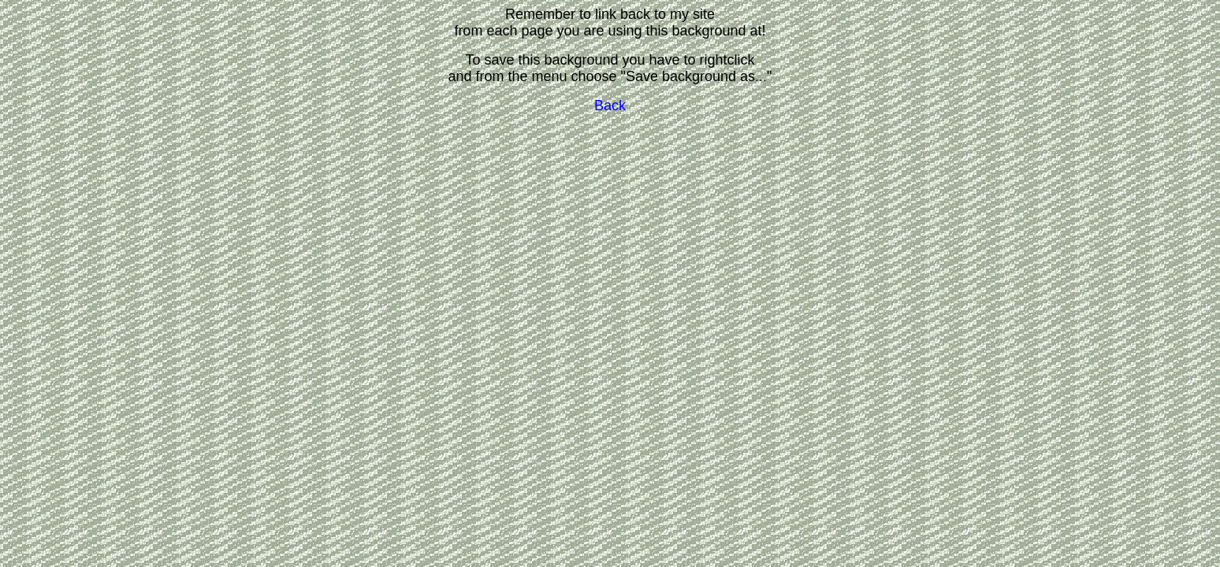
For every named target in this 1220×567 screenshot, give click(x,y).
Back (610, 105)
